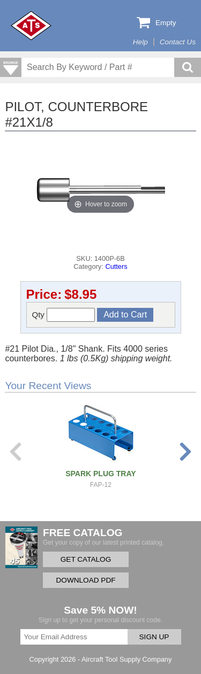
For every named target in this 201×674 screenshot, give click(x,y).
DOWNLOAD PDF (85, 580)
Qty (63, 315)
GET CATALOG (86, 559)
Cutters (116, 266)
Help (140, 42)
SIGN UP (154, 637)
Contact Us (178, 42)
